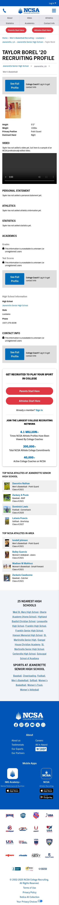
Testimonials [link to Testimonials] (18, 744)
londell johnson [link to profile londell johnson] (20, 540)
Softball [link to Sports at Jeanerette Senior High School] (33, 680)
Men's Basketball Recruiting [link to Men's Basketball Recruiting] (22, 37)
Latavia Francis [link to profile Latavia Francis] (19, 518)
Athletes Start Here (42, 30)
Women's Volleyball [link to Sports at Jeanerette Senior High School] (29, 689)
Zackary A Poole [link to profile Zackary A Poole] (20, 494)
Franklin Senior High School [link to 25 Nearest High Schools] (29, 630)
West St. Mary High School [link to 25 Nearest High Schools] (25, 611)
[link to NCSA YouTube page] (32, 725)
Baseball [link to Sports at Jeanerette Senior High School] (17, 675)
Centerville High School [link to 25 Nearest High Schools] (24, 653)
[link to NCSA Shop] (41, 749)
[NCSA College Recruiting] (29, 10)
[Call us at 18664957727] (4, 11)
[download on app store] (12, 790)
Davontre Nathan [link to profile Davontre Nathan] (21, 483)
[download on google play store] (46, 797)
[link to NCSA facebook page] (16, 725)
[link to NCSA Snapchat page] (43, 725)
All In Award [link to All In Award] (41, 744)
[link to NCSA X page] (38, 725)
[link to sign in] (39, 410)
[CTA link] (14, 85)
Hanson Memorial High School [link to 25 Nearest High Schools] (27, 635)
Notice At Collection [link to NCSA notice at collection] (29, 896)
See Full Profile (14, 85)
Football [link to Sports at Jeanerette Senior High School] (41, 675)
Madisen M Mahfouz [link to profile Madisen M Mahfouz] (22, 563)
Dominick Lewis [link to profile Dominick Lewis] (20, 506)
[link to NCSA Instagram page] (21, 725)
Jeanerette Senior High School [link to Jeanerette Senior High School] (30, 42)
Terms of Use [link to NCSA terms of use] (29, 887)
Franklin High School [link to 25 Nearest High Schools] (35, 625)
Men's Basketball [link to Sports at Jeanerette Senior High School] (19, 680)
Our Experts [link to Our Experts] (17, 748)
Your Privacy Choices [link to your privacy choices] (27, 901)
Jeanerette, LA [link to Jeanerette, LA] (8, 42)
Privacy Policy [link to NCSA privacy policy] (29, 892)
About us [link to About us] (16, 740)
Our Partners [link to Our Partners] (18, 752)
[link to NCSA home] (29, 715)
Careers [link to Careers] (39, 740)
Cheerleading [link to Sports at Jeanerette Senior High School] (29, 675)
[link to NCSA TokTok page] (27, 725)
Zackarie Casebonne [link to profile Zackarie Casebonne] (22, 574)
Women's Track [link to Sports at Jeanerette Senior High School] (34, 684)
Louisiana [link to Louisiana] (40, 37)
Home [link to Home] (4, 37)
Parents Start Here (16, 30)
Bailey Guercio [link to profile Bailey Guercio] (19, 551)
